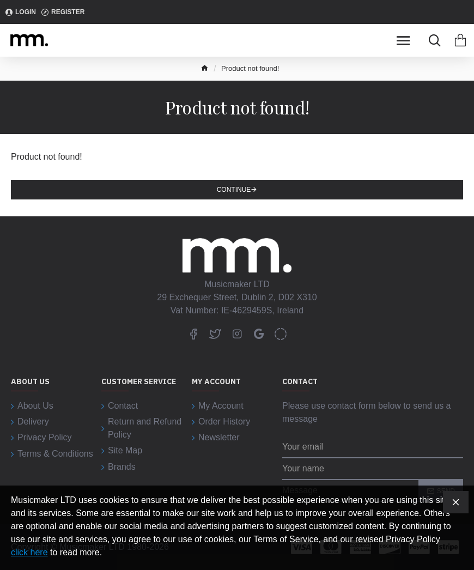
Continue (234, 189)
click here (29, 552)
